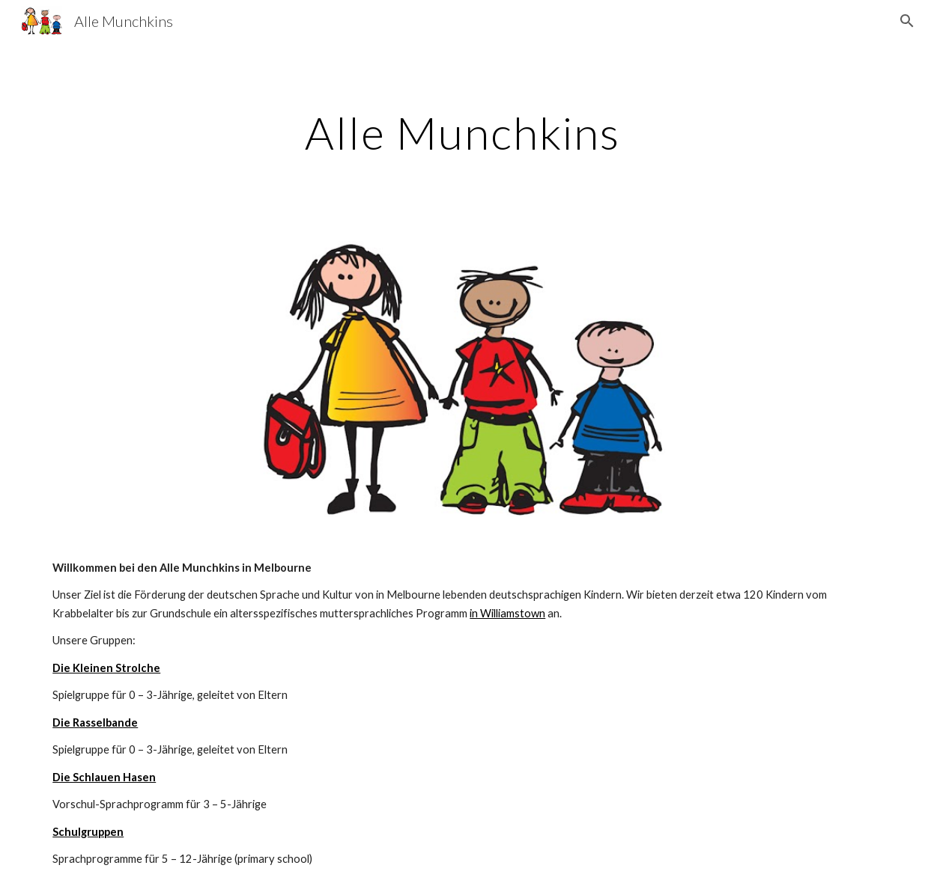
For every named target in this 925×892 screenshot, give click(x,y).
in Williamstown (507, 613)
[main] (462, 132)
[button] (907, 21)
